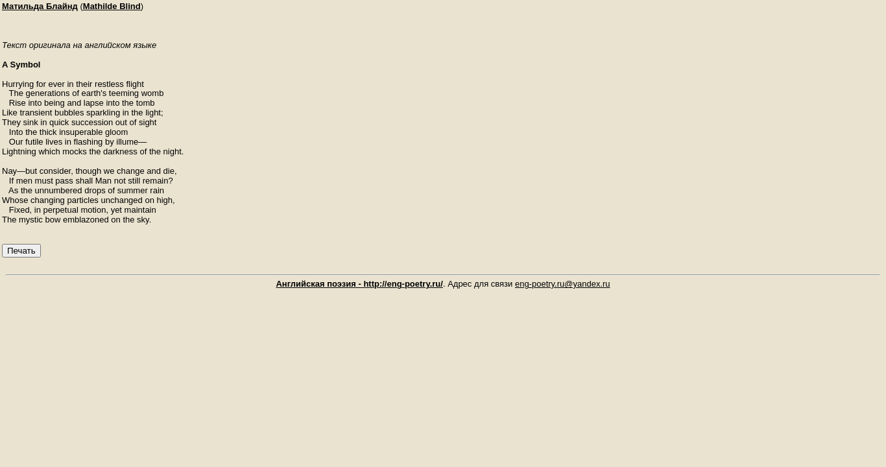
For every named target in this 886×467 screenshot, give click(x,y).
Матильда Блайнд (40, 6)
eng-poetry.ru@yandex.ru (562, 284)
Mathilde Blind (112, 6)
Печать (21, 251)
